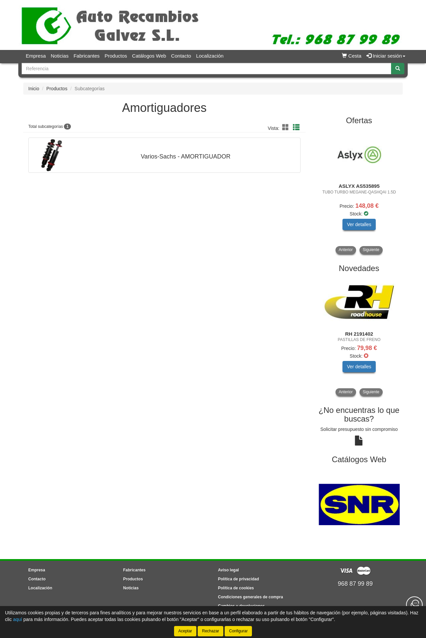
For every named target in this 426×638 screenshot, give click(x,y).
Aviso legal (228, 570)
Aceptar (185, 631)
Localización (210, 56)
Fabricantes (87, 56)
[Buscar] (397, 68)
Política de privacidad (238, 579)
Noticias (60, 56)
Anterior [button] (346, 249)
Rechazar (210, 631)
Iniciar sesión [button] (385, 56)
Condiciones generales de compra (250, 597)
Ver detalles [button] (359, 224)
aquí (17, 619)
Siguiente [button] (371, 249)
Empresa (36, 56)
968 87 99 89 (355, 583)
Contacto (181, 56)
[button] (286, 127)
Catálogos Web (149, 56)
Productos (116, 56)
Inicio (33, 88)
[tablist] (359, 191)
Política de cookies (236, 588)
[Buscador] (206, 68)
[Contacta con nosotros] (414, 604)
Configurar (238, 631)
